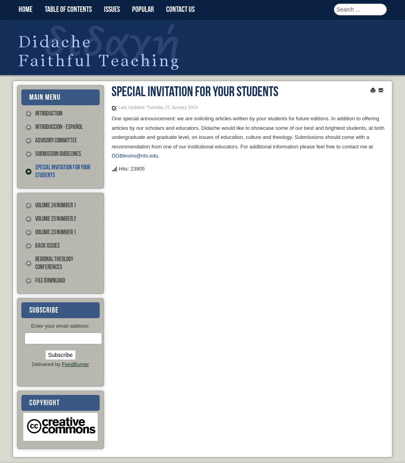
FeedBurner (75, 364)
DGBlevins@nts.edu (135, 156)
